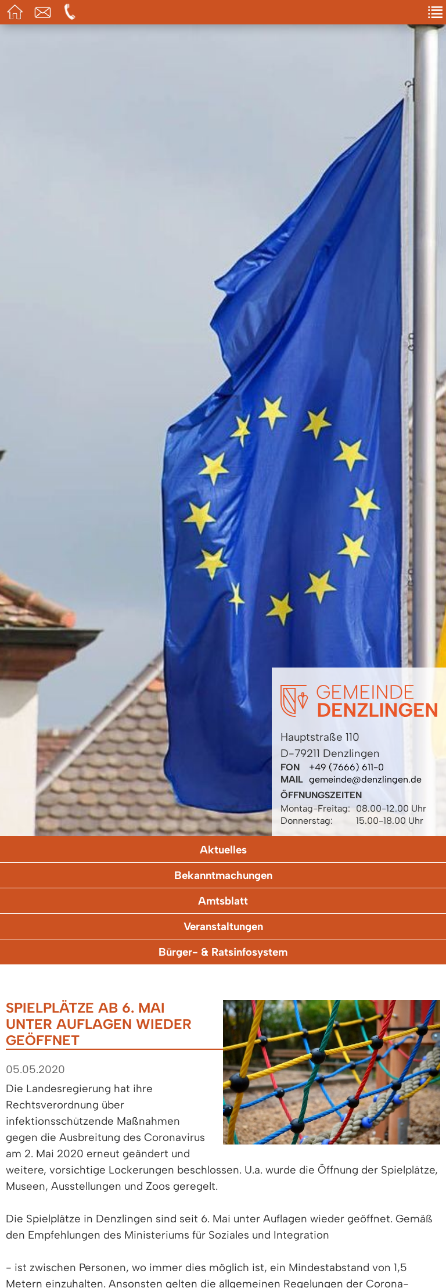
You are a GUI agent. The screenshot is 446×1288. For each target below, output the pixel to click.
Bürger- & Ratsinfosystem (223, 952)
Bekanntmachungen (223, 875)
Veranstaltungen (223, 926)
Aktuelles (223, 849)
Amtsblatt (223, 900)
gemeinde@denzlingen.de (365, 779)
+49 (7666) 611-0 (346, 767)
